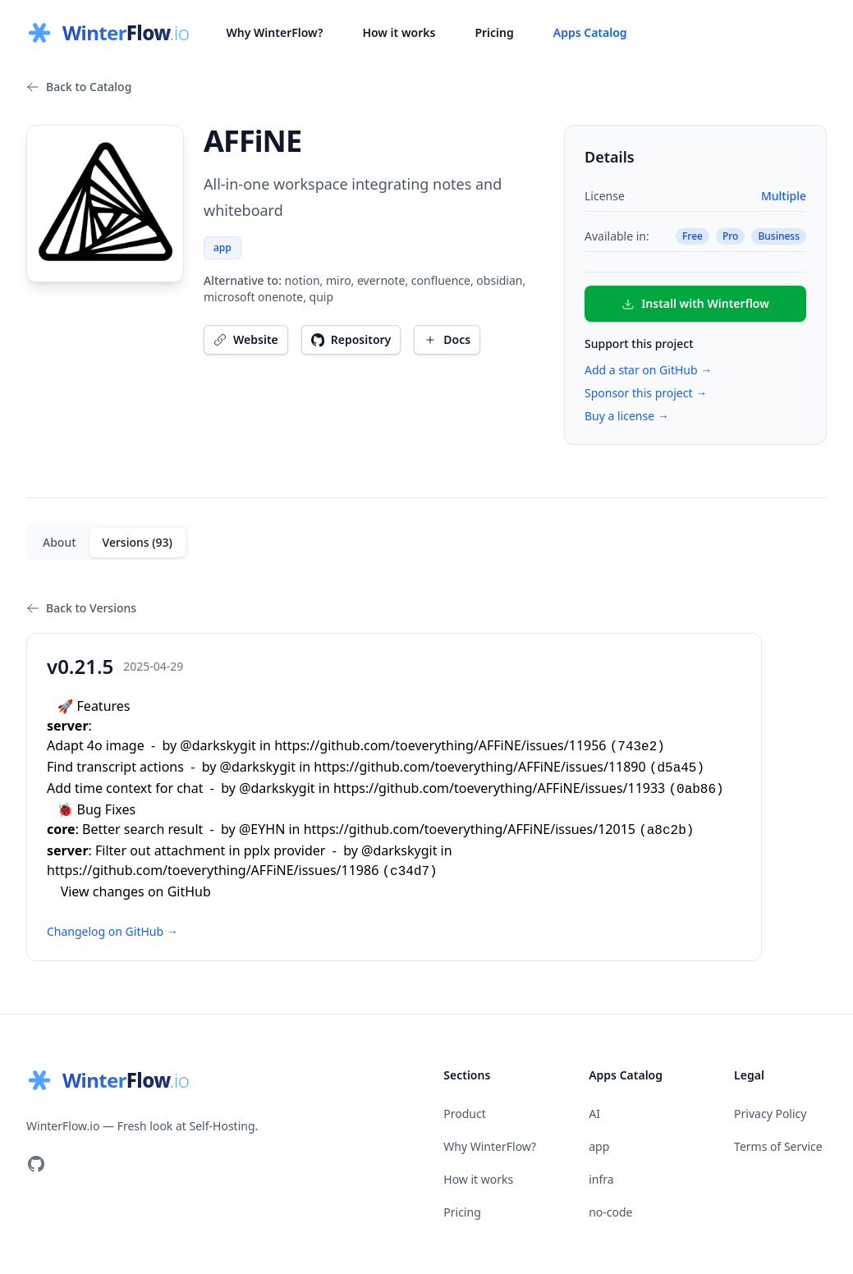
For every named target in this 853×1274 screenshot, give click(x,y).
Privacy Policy (770, 1113)
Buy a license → (627, 416)
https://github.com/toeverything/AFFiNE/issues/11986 (212, 870)
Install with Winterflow (695, 303)
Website (245, 339)
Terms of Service (778, 1146)
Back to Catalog (78, 86)
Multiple (783, 196)
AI (594, 1113)
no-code (610, 1212)
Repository (351, 339)
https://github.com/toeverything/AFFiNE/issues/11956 (440, 745)
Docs (447, 339)
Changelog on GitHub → (112, 931)
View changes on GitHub (136, 891)
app (222, 247)
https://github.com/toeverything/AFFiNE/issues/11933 (499, 788)
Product (464, 1113)
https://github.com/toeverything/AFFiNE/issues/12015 (469, 829)
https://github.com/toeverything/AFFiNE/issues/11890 (479, 767)
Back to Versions (81, 608)
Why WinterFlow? (274, 32)
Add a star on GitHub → (648, 370)
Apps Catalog (590, 32)
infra (601, 1179)
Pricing (494, 32)
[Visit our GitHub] (36, 1164)
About (59, 542)
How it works (398, 32)
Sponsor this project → (646, 393)
